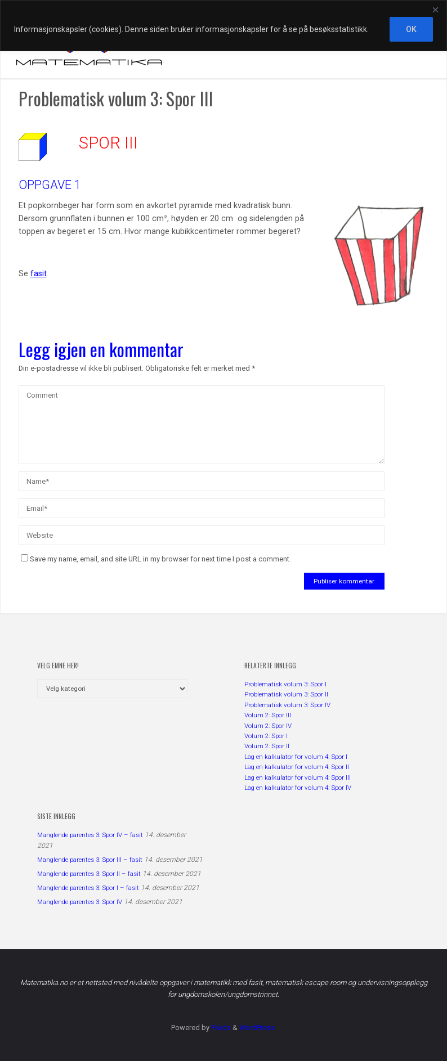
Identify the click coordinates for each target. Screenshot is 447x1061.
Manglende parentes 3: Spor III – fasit (89, 860)
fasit (38, 273)
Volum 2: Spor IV (268, 726)
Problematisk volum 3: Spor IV (287, 705)
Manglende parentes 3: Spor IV (79, 902)
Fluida (220, 1027)
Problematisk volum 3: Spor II (286, 694)
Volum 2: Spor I (266, 736)
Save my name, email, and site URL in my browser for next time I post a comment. (156, 559)
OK (411, 29)
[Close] (435, 9)
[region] (223, 25)
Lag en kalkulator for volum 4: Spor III (297, 777)
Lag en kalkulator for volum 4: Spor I (295, 757)
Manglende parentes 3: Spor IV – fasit (90, 835)
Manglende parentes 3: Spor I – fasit (88, 888)
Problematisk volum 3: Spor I (285, 684)
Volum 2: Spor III (267, 715)
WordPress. (257, 1027)
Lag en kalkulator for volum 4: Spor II (296, 767)
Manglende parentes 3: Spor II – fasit (89, 874)
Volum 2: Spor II (266, 746)
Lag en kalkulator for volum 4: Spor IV (297, 788)
